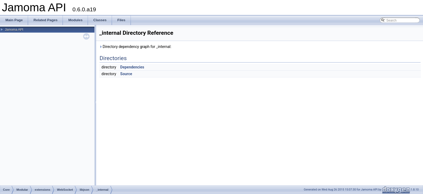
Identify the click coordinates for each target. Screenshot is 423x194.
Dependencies (132, 67)
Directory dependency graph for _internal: (135, 46)
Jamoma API (14, 30)
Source (126, 74)
